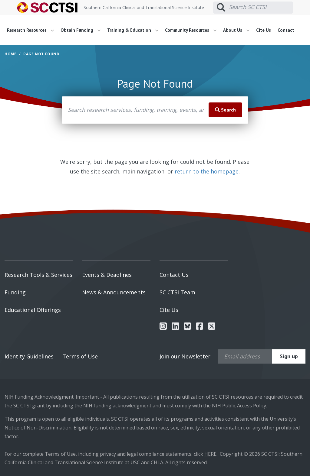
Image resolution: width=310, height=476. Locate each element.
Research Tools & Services (38, 274)
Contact (286, 30)
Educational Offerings (33, 309)
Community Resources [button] (190, 30)
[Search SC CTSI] (261, 7)
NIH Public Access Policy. (239, 405)
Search (225, 110)
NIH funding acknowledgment (117, 405)
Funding (15, 292)
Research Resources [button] (30, 30)
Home (10, 54)
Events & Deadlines (107, 274)
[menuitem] (33, 30)
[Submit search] (221, 8)
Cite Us (263, 30)
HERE (210, 454)
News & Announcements (114, 292)
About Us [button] (236, 30)
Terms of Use (80, 356)
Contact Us (174, 274)
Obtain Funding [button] (81, 30)
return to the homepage (207, 171)
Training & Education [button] (132, 30)
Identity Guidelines (29, 356)
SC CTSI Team (177, 292)
